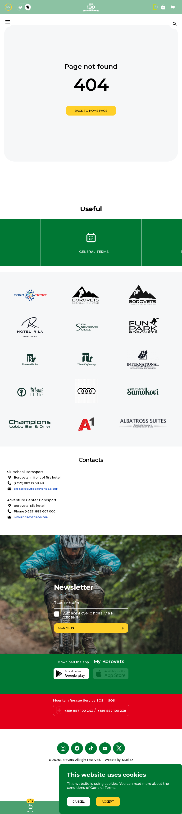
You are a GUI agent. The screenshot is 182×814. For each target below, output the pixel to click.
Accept (108, 801)
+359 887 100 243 (78, 735)
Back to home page (91, 110)
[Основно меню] (7, 22)
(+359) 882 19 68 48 (29, 483)
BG (8, 7)
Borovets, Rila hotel (29, 505)
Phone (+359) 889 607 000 (34, 511)
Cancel (79, 801)
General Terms (94, 252)
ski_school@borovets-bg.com (36, 489)
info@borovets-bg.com (31, 517)
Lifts (30, 807)
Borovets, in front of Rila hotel (37, 477)
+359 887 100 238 (112, 735)
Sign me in (91, 628)
